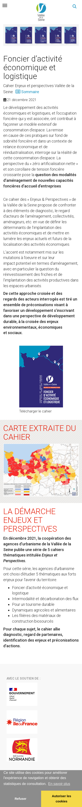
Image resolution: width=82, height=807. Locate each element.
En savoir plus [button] (59, 784)
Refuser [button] (20, 798)
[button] (74, 6)
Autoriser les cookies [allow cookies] (61, 798)
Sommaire (29, 91)
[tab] (5, 5)
